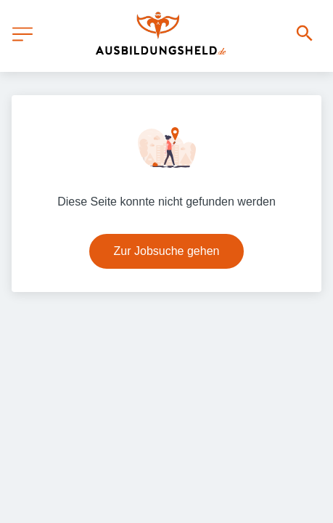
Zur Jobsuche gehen (167, 251)
